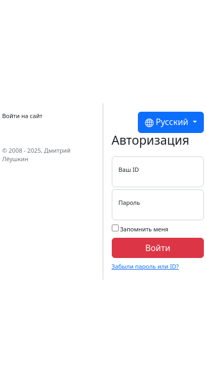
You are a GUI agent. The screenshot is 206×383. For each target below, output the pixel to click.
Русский (168, 122)
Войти (157, 248)
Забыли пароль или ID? (145, 266)
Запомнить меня (140, 228)
